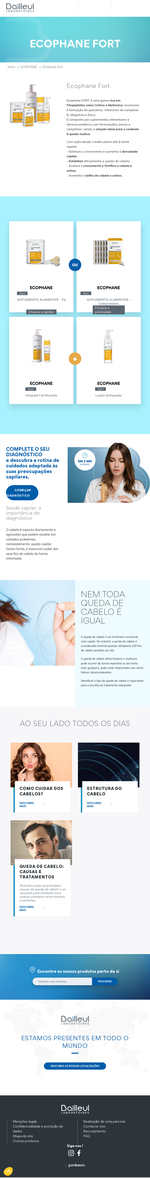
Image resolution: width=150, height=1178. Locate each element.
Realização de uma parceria (104, 1122)
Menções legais (25, 1122)
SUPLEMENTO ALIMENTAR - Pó (41, 300)
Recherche (94, 6)
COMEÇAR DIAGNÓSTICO (18, 493)
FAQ (86, 1136)
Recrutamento (94, 1131)
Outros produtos (26, 1141)
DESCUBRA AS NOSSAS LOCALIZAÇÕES (75, 1066)
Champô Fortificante (41, 395)
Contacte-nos (94, 1127)
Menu (127, 6)
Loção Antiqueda (109, 395)
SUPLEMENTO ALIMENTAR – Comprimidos (109, 301)
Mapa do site (23, 1136)
